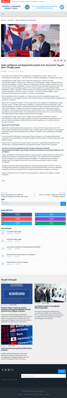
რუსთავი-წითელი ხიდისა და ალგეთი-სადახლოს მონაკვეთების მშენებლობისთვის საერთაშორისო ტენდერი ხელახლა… (16, 309)
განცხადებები (10, 233)
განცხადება (9, 150)
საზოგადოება (10, 264)
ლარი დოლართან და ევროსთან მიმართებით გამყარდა (16, 349)
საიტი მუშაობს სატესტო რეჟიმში (14, 231)
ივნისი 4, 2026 (45, 303)
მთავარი (20, 394)
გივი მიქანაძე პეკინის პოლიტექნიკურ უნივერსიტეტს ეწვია (47, 307)
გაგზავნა (62, 371)
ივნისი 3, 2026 (11, 345)
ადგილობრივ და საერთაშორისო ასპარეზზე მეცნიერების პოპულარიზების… (24, 247)
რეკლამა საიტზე (37, 394)
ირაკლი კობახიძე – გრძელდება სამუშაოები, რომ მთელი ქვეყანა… (51, 194)
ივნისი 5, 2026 (12, 305)
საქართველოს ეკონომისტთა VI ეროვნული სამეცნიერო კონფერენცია (28, 1)
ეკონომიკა (11, 20)
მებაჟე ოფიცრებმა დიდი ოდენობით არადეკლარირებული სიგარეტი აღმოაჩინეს (16, 194)
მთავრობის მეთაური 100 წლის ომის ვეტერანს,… (18, 262)
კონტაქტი (46, 394)
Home (4, 20)
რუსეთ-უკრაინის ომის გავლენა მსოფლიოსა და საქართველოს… (21, 254)
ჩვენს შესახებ (28, 394)
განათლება (9, 248)
